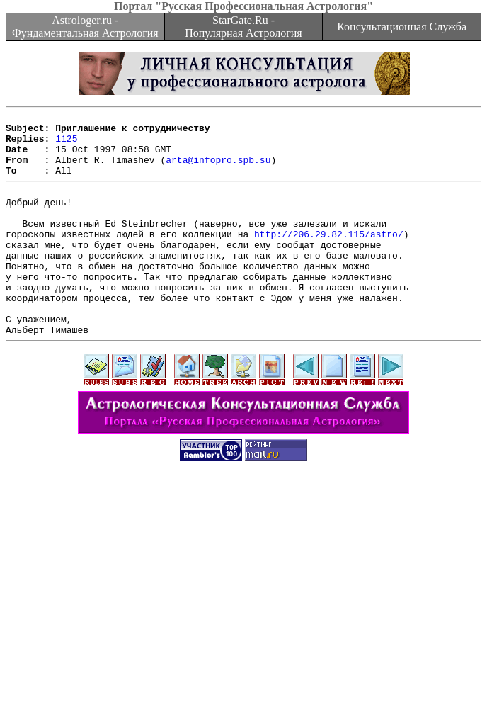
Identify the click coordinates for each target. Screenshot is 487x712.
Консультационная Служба (401, 27)
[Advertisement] (246, 613)
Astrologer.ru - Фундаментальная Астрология (85, 26)
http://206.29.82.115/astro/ (328, 257)
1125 (66, 144)
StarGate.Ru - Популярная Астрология (243, 26)
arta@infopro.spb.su (218, 170)
